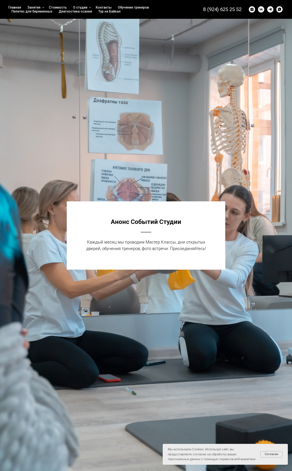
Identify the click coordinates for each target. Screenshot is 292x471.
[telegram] (270, 9)
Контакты (104, 7)
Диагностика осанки (75, 11)
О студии (80, 7)
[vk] (261, 9)
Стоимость (58, 7)
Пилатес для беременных (31, 11)
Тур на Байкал (109, 11)
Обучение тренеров (133, 7)
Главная (14, 7)
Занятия (34, 7)
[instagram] (252, 9)
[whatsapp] (279, 9)
